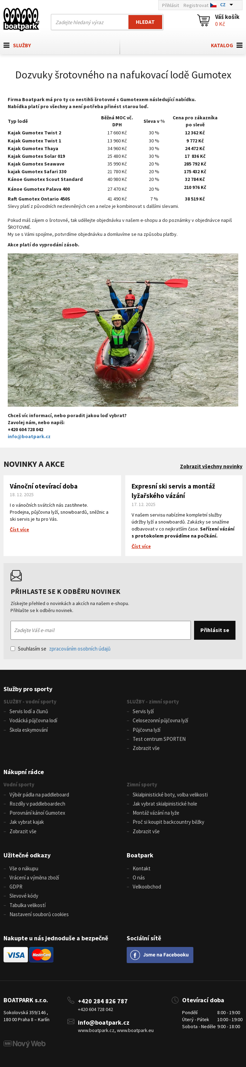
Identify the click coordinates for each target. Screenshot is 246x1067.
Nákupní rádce (24, 772)
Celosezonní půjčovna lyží (160, 720)
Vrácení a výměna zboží (34, 877)
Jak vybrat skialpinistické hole (165, 803)
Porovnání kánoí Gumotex (37, 812)
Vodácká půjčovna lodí (33, 720)
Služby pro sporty (28, 689)
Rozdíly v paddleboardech (37, 803)
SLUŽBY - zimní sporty (153, 701)
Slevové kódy (23, 895)
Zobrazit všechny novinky (211, 466)
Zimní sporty (142, 784)
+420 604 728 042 (95, 1009)
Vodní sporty (19, 784)
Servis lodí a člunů (28, 711)
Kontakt (142, 868)
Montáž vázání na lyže (156, 812)
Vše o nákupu (23, 868)
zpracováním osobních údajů (80, 648)
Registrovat (196, 5)
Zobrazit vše (146, 748)
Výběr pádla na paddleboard (39, 794)
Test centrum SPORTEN (159, 739)
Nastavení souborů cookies (39, 914)
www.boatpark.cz (96, 1030)
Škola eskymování (28, 729)
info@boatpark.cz (29, 436)
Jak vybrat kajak (26, 822)
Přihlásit (170, 5)
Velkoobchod (147, 886)
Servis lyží (143, 711)
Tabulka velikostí (27, 905)
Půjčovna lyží (146, 729)
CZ (223, 4)
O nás (139, 877)
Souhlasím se (61, 648)
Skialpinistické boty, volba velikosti (170, 794)
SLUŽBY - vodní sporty (30, 701)
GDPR (15, 886)
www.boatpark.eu (135, 1030)
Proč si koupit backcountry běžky (168, 822)
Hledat (145, 22)
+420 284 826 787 (103, 1001)
